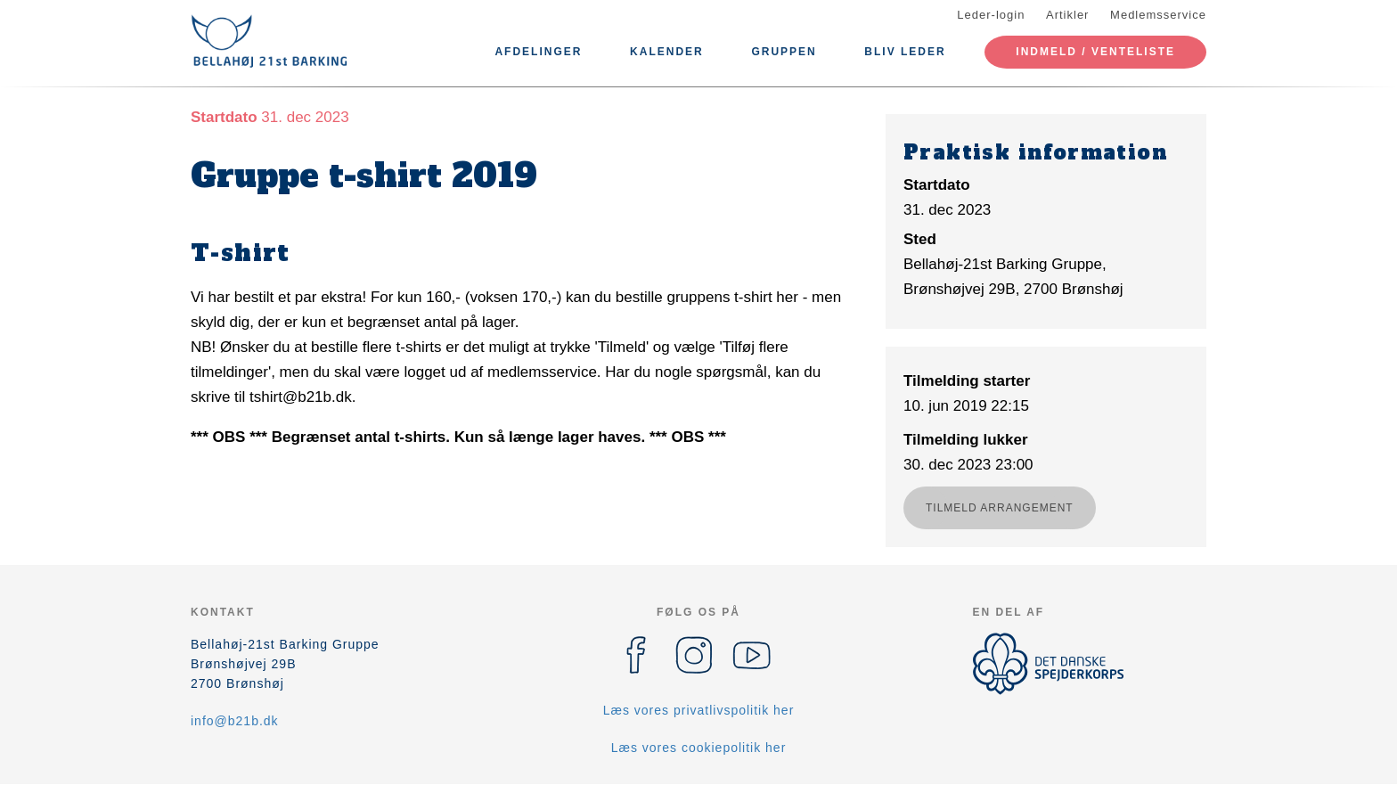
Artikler (1067, 14)
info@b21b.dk (235, 721)
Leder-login (991, 14)
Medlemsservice (1158, 14)
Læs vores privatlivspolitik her (699, 710)
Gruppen (783, 51)
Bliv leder (904, 51)
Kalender (667, 51)
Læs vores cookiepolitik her (699, 747)
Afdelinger (538, 51)
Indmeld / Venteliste (1095, 51)
